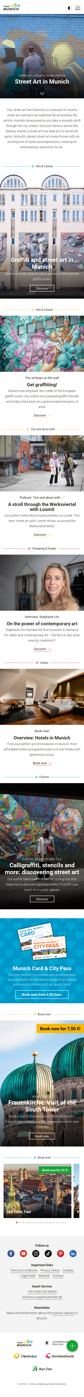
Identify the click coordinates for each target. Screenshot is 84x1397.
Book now (42, 763)
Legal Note (27, 1276)
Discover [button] (42, 288)
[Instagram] (35, 1253)
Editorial (44, 1276)
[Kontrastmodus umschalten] (69, 7)
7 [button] (35, 1222)
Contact (58, 1276)
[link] (42, 415)
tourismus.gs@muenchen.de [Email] (42, 1297)
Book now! (44, 1014)
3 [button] (23, 1222)
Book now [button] (42, 1136)
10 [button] (44, 1222)
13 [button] (53, 1222)
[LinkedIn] (73, 1253)
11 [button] (47, 1222)
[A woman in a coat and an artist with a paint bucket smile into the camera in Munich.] (42, 463)
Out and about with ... (44, 429)
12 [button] (50, 1222)
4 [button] (26, 1222)
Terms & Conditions (24, 1270)
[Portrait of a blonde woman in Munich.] (42, 583)
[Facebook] (11, 1253)
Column (44, 777)
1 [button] (16, 1222)
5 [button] (29, 1222)
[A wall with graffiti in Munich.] (42, 344)
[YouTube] (23, 1253)
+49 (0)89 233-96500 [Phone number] (42, 1291)
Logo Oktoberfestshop (25, 1355)
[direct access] (72, 1346)
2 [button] (20, 1222)
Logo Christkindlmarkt (59, 1355)
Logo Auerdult (42, 1368)
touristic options (63, 1313)
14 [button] (56, 1222)
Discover (42, 415)
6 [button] (32, 1222)
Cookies (68, 1270)
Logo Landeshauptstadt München (59, 1343)
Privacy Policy (50, 1270)
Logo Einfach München (25, 1343)
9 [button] (41, 1222)
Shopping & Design (44, 548)
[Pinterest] (60, 1253)
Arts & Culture (44, 166)
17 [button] (65, 1222)
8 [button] (38, 1222)
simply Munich (12, 7)
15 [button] (59, 1222)
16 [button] (62, 1222)
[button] (42, 994)
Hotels (44, 663)
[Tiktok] (48, 1253)
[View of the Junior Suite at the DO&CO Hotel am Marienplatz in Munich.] (42, 697)
